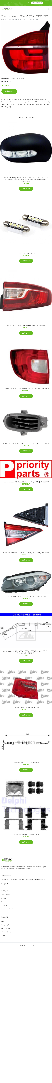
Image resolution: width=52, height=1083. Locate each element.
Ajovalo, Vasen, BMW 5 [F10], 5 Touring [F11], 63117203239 (26, 596)
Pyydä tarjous (37, 3)
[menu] (49, 9)
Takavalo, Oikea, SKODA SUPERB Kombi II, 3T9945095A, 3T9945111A (26, 388)
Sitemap (4, 935)
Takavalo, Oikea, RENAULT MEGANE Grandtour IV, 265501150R (26, 326)
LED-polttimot (21, 78)
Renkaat (4, 902)
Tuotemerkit (5, 905)
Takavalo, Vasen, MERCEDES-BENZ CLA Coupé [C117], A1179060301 (26, 482)
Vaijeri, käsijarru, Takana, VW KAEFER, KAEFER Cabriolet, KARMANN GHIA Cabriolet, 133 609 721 (26, 652)
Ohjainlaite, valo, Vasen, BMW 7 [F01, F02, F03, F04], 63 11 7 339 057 (26, 443)
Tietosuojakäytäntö (7, 932)
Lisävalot (13, 78)
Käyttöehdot (5, 928)
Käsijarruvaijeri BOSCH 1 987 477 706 (26, 762)
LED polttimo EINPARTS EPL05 (26, 253)
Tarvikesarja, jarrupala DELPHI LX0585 (26, 835)
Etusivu (3, 19)
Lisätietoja (9, 91)
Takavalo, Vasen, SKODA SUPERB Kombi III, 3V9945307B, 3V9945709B (26, 553)
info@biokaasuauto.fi (8, 884)
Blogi (3, 921)
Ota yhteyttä (5, 925)
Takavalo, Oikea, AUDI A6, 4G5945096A (26, 708)
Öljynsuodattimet (7, 909)
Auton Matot (5, 895)
